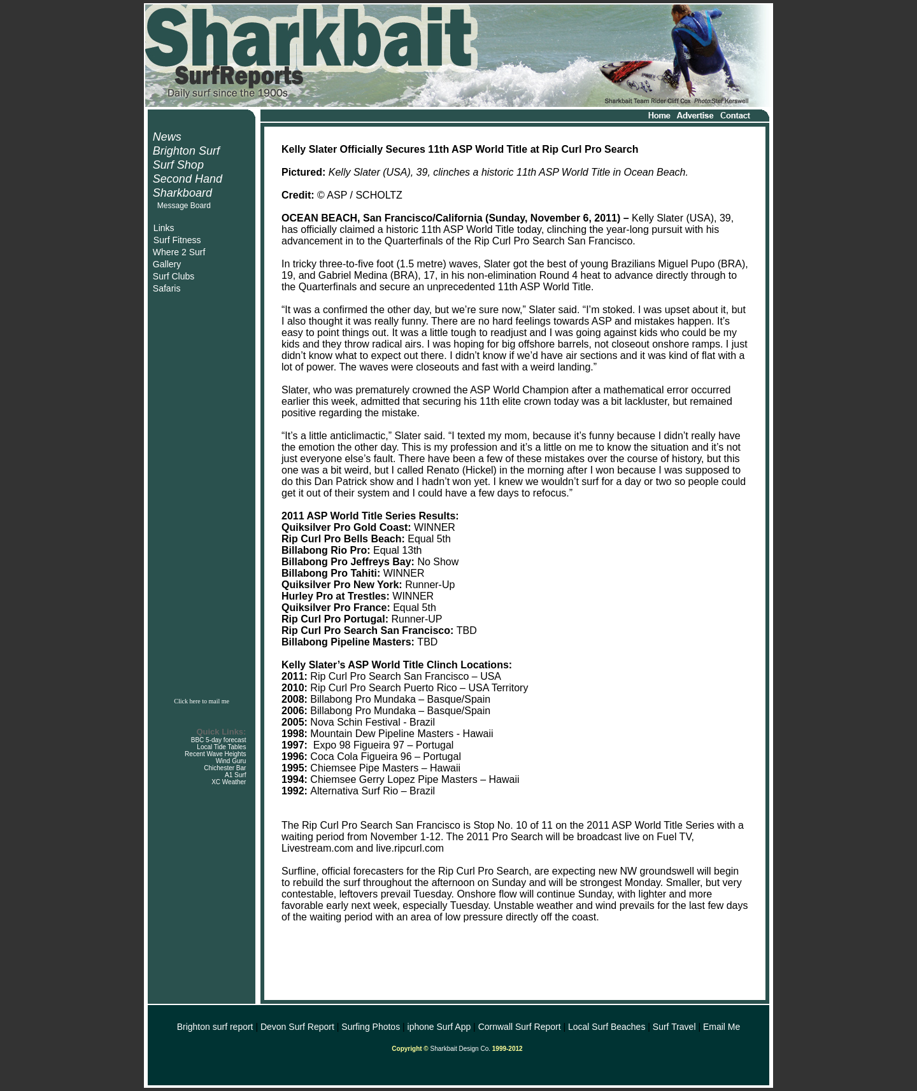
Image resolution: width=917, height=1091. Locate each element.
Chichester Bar (225, 767)
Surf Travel (674, 1027)
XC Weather (228, 781)
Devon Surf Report (297, 1027)
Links (163, 228)
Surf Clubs (173, 276)
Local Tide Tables (221, 746)
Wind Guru (231, 760)
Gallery (167, 264)
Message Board (184, 205)
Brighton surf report (215, 1027)
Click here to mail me (201, 701)
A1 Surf (235, 774)
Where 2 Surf (179, 252)
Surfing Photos (370, 1027)
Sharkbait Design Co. (460, 1048)
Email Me (721, 1027)
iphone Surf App (439, 1027)
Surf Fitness (177, 240)
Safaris (167, 288)
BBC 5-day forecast (218, 739)
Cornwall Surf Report (519, 1027)
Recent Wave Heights (215, 753)
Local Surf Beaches (606, 1027)
